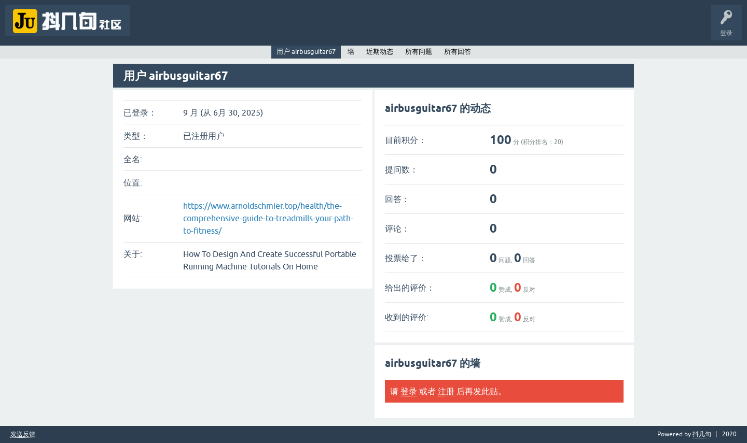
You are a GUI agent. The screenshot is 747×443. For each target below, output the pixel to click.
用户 (245, 28)
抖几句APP (357, 28)
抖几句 (702, 434)
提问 (277, 28)
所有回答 (457, 51)
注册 (446, 391)
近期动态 (379, 51)
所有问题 (418, 51)
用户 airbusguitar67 (306, 51)
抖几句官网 (314, 28)
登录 (408, 391)
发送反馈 (22, 434)
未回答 (180, 28)
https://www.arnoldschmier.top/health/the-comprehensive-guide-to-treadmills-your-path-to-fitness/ (268, 218)
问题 (148, 28)
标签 (212, 28)
